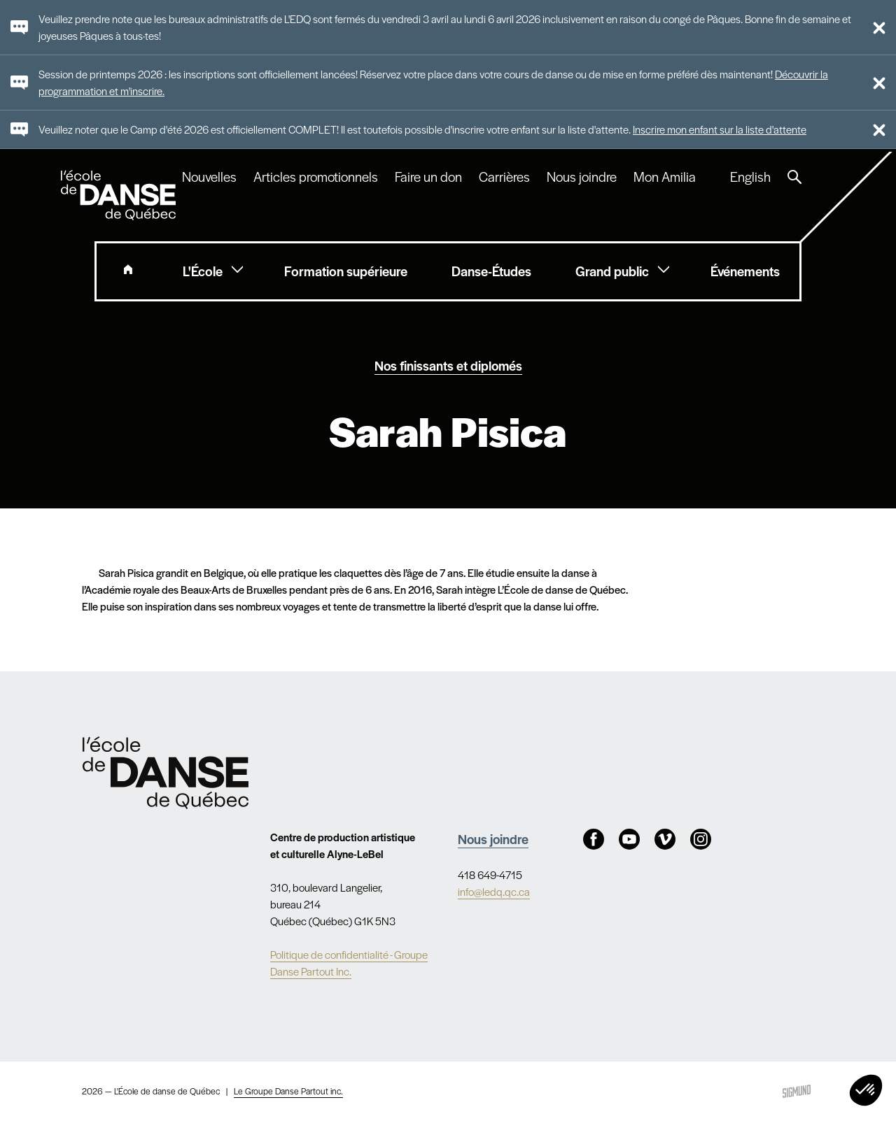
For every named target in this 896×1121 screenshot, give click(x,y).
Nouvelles (209, 177)
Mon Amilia (665, 177)
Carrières (504, 177)
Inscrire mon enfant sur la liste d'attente (719, 129)
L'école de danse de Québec (119, 195)
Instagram (700, 839)
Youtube (629, 839)
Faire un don (428, 177)
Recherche (795, 177)
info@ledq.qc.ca (494, 891)
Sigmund (797, 1091)
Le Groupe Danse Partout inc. (288, 1091)
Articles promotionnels (315, 177)
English (750, 177)
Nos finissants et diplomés (448, 365)
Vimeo (665, 839)
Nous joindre (582, 177)
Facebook (593, 839)
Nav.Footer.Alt (166, 772)
